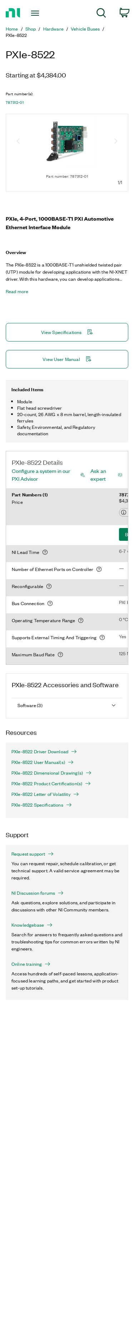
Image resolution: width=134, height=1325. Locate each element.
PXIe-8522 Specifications (41, 805)
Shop (30, 29)
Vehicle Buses (85, 29)
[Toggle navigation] (36, 13)
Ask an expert (98, 474)
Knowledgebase (32, 925)
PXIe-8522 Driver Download (44, 751)
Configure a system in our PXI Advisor (41, 474)
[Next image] (115, 141)
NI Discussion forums (37, 893)
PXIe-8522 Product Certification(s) (51, 783)
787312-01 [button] (15, 102)
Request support (32, 854)
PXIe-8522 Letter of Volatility (45, 794)
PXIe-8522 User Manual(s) (42, 762)
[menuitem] (101, 14)
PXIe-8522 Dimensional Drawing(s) (51, 773)
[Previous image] (18, 141)
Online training (30, 964)
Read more (17, 291)
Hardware (53, 29)
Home (12, 29)
